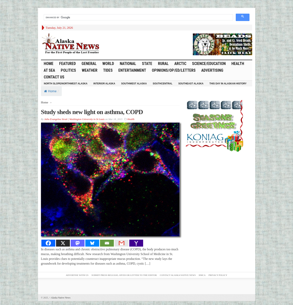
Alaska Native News (59, 297)
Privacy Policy (217, 275)
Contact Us (54, 77)
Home (50, 91)
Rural (163, 63)
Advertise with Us (77, 275)
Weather (89, 70)
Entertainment (132, 70)
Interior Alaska (104, 83)
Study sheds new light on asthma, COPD (92, 111)
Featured (67, 63)
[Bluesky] (92, 243)
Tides (108, 70)
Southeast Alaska (191, 83)
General (89, 63)
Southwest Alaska (134, 83)
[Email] (107, 243)
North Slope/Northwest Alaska (66, 83)
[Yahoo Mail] (136, 243)
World (108, 63)
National (128, 63)
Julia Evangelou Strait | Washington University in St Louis (74, 119)
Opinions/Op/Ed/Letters (174, 70)
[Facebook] (48, 243)
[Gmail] (121, 243)
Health (237, 63)
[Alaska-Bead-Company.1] (222, 44)
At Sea (49, 70)
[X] (63, 243)
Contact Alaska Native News (178, 275)
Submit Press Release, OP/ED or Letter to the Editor (124, 275)
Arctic (180, 63)
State (147, 63)
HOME (48, 63)
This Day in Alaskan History (228, 83)
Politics (68, 70)
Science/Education (209, 63)
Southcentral (162, 83)
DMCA (202, 275)
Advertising (212, 70)
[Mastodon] (78, 243)
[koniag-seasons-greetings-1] (215, 125)
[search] (138, 17)
